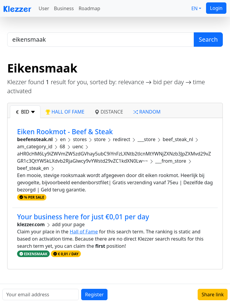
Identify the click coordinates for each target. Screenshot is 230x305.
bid (25, 111)
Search (208, 39)
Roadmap (89, 8)
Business (64, 8)
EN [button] (194, 8)
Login (216, 8)
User (44, 8)
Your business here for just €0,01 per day (83, 216)
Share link (213, 294)
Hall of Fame (84, 231)
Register (94, 294)
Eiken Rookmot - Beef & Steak (65, 131)
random (147, 111)
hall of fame (65, 111)
